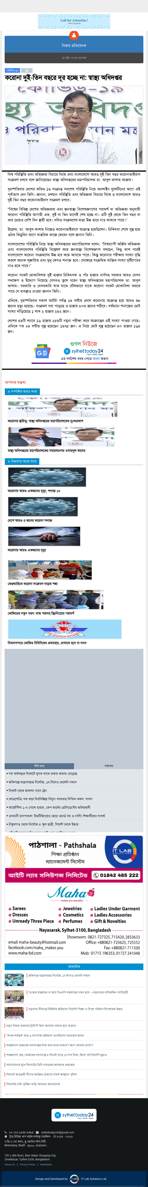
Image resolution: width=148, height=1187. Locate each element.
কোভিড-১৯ (12, 70)
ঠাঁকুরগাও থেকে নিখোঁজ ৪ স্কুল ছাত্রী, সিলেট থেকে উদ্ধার (42, 824)
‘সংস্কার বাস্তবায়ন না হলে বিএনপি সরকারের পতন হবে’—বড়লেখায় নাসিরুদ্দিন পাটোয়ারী (78, 992)
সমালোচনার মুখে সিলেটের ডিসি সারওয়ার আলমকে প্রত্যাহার (40, 1065)
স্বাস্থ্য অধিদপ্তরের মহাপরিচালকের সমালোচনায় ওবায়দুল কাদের (46, 450)
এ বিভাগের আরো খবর (22, 461)
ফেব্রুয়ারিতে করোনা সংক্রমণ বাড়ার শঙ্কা (32, 584)
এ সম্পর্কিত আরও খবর (22, 391)
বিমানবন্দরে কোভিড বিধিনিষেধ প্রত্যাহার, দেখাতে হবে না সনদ (47, 643)
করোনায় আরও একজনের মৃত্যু (27, 550)
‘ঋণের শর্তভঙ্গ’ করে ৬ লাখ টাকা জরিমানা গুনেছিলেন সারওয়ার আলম (45, 1036)
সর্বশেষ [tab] (109, 766)
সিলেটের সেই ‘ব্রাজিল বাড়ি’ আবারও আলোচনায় (33, 1084)
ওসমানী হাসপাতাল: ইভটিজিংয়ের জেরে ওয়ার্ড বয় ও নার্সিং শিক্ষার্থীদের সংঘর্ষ (56, 816)
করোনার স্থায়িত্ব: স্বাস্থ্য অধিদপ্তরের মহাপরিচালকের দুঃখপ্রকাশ (45, 421)
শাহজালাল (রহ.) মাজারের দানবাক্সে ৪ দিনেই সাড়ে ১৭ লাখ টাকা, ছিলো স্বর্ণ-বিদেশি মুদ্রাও (56, 1055)
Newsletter (46, 1164)
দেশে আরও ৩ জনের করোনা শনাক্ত (30, 520)
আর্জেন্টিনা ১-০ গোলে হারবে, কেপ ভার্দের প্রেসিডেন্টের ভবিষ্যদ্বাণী (48, 807)
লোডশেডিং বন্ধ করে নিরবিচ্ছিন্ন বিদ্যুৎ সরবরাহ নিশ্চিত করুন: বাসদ (49, 799)
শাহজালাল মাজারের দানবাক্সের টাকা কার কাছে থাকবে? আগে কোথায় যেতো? (49, 1045)
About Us (10, 1164)
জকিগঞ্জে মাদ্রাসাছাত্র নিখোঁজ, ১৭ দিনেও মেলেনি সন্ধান (42, 782)
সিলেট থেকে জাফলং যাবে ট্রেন (27, 790)
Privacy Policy (28, 1164)
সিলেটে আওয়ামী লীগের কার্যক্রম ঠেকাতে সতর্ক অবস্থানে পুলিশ (41, 1074)
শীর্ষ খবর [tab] (39, 766)
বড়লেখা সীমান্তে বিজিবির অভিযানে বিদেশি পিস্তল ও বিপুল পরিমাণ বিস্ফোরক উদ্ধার (75, 1009)
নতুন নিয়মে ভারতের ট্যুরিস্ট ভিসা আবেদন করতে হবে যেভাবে (41, 1026)
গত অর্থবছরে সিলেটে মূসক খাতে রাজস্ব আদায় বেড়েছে (42, 773)
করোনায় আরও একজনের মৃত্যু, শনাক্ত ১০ (34, 491)
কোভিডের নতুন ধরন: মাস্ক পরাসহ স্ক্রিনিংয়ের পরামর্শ (41, 613)
